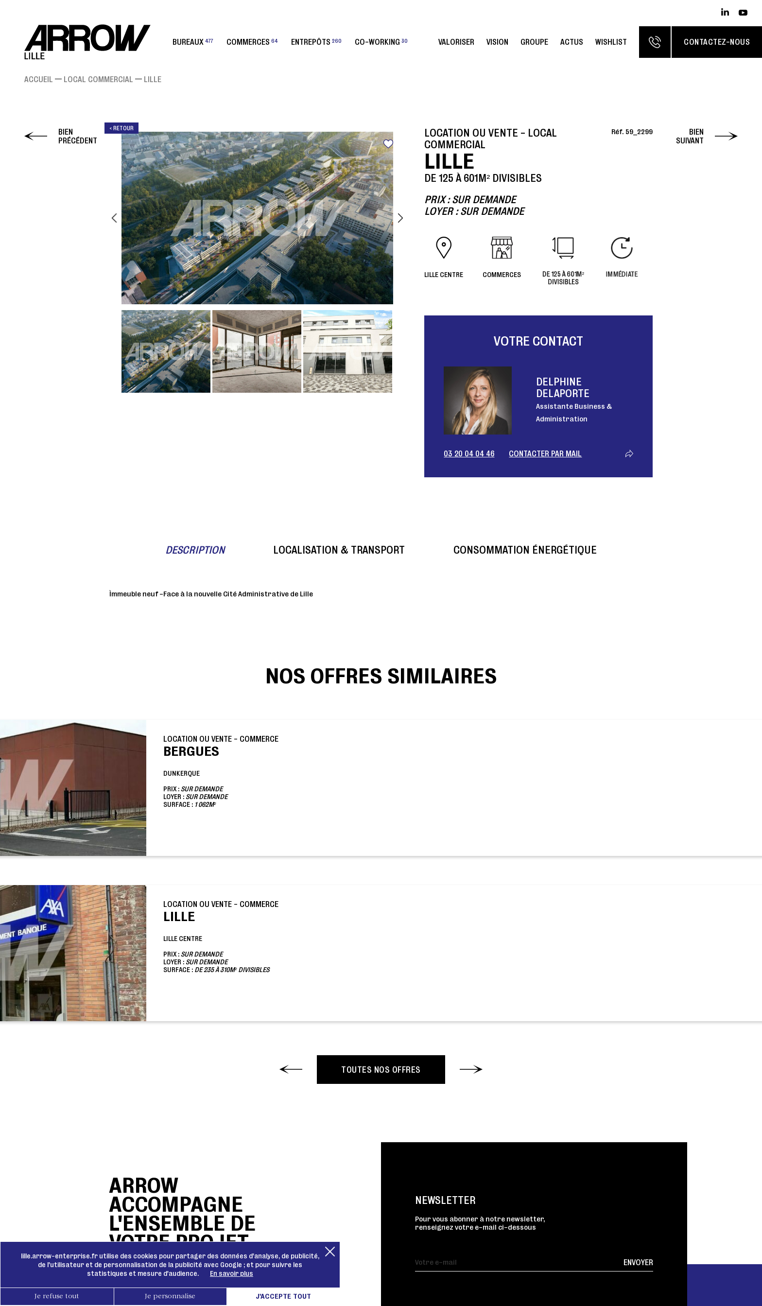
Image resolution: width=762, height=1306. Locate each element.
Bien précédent (77, 136)
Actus (571, 41)
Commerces (252, 41)
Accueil (38, 79)
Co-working (381, 41)
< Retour (121, 128)
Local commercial (98, 79)
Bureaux (193, 41)
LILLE (152, 79)
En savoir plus (231, 1273)
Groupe (534, 41)
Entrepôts (316, 41)
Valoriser (456, 41)
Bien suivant (690, 136)
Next (400, 217)
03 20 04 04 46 (469, 453)
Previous (114, 217)
